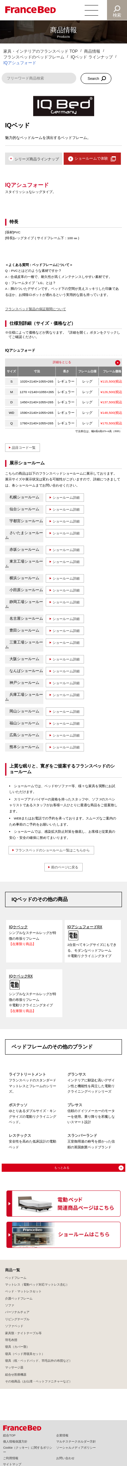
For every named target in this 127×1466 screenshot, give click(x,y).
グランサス (76, 1079)
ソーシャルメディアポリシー (76, 1447)
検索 (117, 15)
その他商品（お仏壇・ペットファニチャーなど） (38, 1387)
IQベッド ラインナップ (92, 57)
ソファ (9, 1310)
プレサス (74, 1110)
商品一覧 (12, 1276)
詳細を (57, 363)
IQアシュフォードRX (85, 931)
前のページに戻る (65, 871)
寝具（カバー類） (17, 1352)
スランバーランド (82, 1140)
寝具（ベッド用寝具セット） (25, 1359)
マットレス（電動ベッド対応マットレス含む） (37, 1290)
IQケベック (18, 931)
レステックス (20, 1140)
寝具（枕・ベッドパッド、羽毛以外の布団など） (38, 1366)
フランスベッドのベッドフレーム (33, 57)
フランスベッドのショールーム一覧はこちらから (57, 853)
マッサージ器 (14, 1373)
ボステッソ (18, 1110)
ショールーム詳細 (68, 498)
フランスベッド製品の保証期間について (35, 310)
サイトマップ (12, 1464)
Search (94, 78)
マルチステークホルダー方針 (76, 1441)
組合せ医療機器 (15, 1380)
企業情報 (62, 1435)
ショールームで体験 (91, 159)
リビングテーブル (17, 1324)
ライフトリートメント (27, 1079)
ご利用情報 (10, 1458)
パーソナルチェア (17, 1317)
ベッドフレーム (15, 1283)
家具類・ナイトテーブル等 (23, 1338)
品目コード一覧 (25, 448)
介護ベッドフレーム (19, 1304)
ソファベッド (14, 1331)
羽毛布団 (11, 1345)
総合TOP (9, 1435)
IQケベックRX (21, 980)
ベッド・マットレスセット (23, 1297)
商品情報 (92, 51)
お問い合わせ (65, 1458)
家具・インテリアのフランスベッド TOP (40, 51)
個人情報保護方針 (15, 1441)
